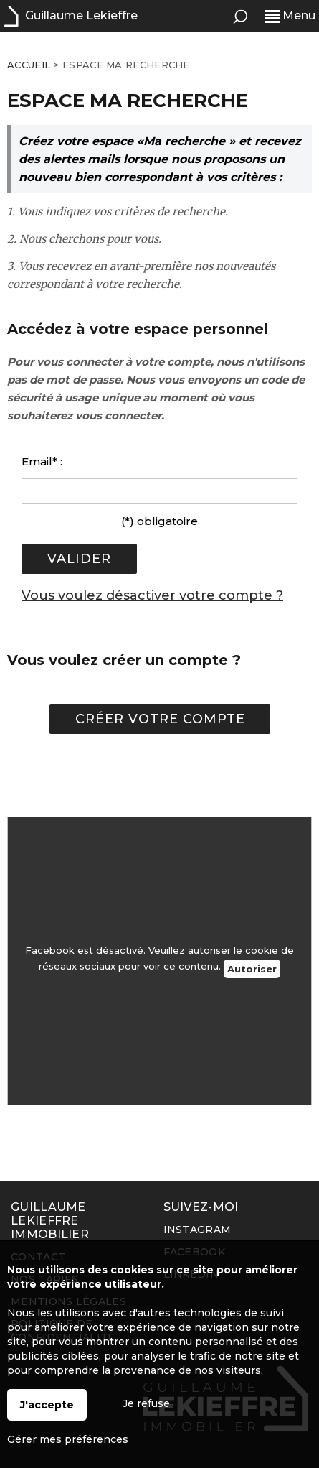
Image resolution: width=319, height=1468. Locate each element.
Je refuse (146, 1403)
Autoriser (252, 969)
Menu (290, 15)
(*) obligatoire (159, 521)
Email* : (42, 461)
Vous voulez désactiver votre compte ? (152, 595)
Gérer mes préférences (67, 1439)
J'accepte (47, 1404)
